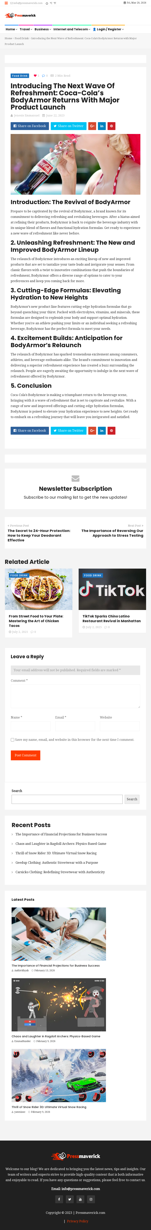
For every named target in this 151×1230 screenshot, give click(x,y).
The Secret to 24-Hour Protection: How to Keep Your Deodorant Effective (39, 535)
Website (106, 717)
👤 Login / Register (108, 29)
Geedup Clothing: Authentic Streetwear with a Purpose (57, 863)
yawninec (18, 1112)
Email (60, 717)
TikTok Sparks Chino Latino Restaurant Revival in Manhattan (112, 618)
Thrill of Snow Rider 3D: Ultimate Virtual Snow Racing (56, 853)
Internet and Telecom (71, 29)
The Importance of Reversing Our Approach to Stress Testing (112, 533)
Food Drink (22, 38)
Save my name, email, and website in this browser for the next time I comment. (74, 740)
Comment (19, 680)
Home (11, 29)
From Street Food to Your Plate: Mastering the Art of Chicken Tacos (36, 621)
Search (17, 791)
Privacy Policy (77, 1221)
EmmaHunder (21, 1041)
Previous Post (18, 525)
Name (16, 717)
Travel (26, 29)
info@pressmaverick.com (26, 3)
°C (51, 3)
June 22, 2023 (55, 115)
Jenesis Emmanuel (27, 115)
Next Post (135, 525)
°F (54, 3)
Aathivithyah (20, 970)
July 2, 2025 (18, 631)
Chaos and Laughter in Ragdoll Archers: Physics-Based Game (61, 844)
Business (43, 29)
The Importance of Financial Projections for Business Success (61, 834)
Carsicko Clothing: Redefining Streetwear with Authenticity (60, 872)
